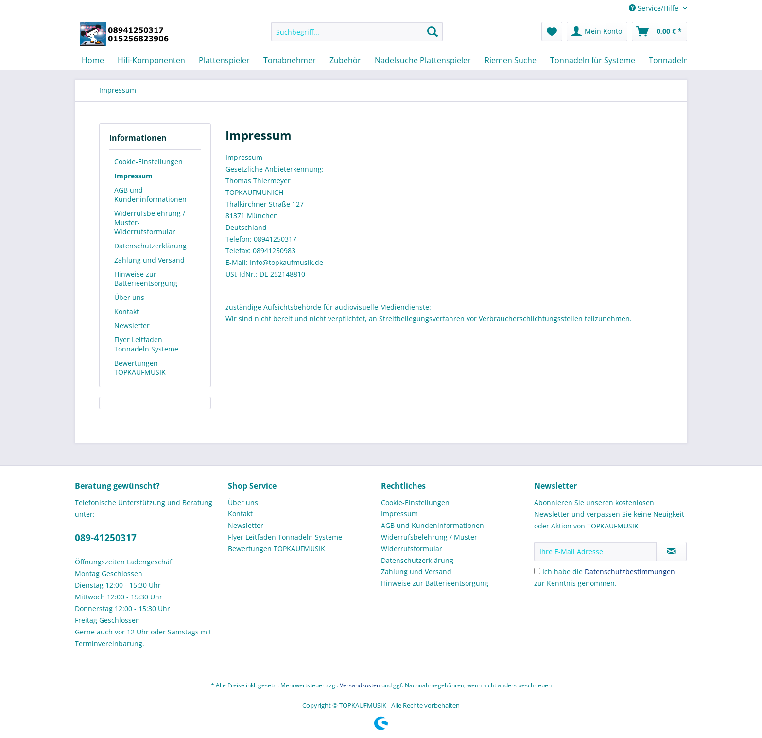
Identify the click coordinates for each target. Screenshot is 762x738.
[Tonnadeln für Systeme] (592, 60)
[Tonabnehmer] (290, 60)
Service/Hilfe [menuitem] (654, 8)
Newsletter (132, 325)
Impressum (133, 175)
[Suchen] (432, 31)
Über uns (129, 297)
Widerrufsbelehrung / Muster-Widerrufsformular (149, 222)
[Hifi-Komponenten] (151, 60)
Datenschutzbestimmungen (630, 571)
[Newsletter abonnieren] (671, 551)
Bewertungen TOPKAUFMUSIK (140, 367)
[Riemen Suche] (510, 60)
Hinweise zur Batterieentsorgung (145, 278)
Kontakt (126, 311)
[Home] (93, 60)
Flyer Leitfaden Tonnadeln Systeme (146, 344)
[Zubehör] (345, 60)
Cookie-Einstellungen (148, 161)
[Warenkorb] (659, 31)
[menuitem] (357, 36)
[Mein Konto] (597, 31)
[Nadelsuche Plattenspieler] (423, 60)
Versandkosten (360, 685)
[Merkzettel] (551, 31)
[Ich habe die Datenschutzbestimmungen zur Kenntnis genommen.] (537, 571)
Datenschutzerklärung (150, 245)
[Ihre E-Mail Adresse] (595, 551)
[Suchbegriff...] (357, 31)
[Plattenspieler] (224, 60)
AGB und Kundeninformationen (150, 194)
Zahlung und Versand (149, 259)
